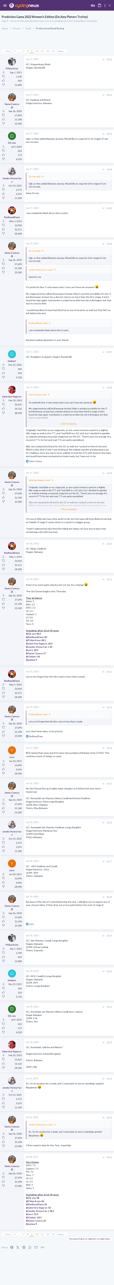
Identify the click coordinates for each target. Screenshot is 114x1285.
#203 (109, 134)
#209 (109, 473)
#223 (109, 1078)
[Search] (109, 6)
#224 (109, 1117)
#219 (109, 935)
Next (61, 51)
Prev (7, 51)
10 (36, 51)
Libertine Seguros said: (40, 480)
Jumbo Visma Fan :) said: (41, 269)
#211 (109, 579)
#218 (109, 897)
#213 (109, 707)
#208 (109, 387)
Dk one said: (35, 176)
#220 (109, 971)
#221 (109, 1007)
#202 (109, 95)
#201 (109, 59)
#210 (109, 544)
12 (47, 51)
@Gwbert (31, 656)
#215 (109, 783)
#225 (109, 1157)
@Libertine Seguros (37, 643)
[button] (5, 5)
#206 (109, 244)
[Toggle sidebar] (105, 5)
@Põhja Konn (33, 640)
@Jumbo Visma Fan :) (37, 646)
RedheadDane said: (38, 323)
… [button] (19, 51)
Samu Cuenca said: (38, 394)
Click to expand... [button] (69, 423)
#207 (109, 352)
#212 (109, 672)
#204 (109, 169)
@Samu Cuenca (34, 653)
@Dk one (31, 633)
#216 (109, 822)
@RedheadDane (35, 637)
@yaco (29, 650)
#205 (109, 208)
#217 (109, 861)
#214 (109, 748)
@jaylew (30, 659)
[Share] (103, 59)
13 (53, 51)
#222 (109, 1042)
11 (42, 51)
